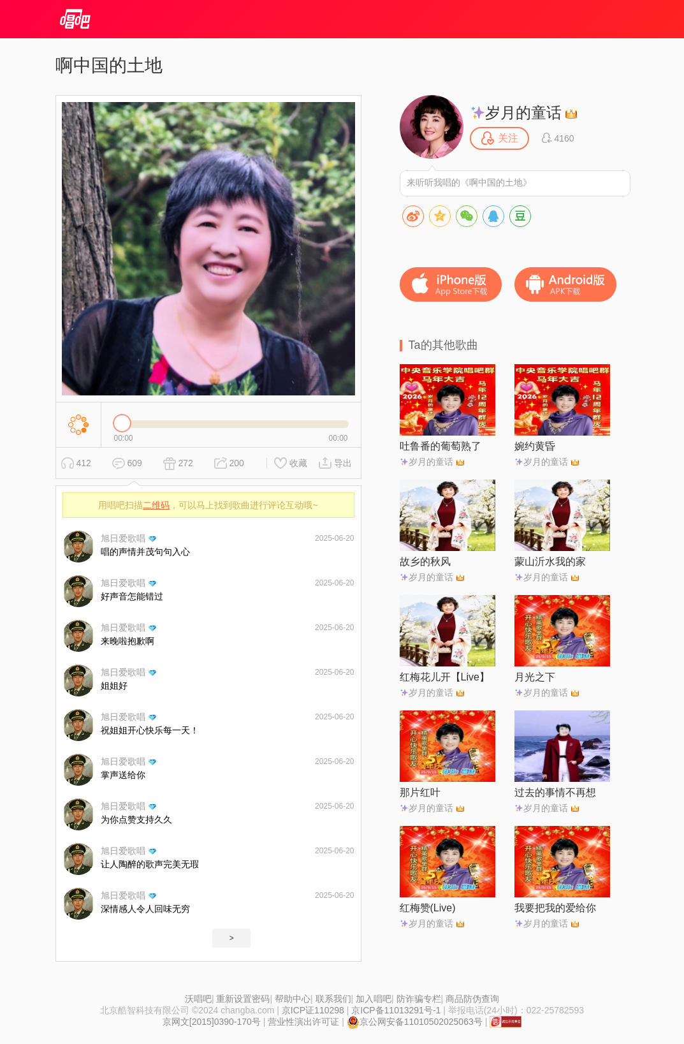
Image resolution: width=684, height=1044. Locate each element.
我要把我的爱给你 (555, 907)
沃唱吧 (198, 999)
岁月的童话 (516, 112)
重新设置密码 (243, 999)
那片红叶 (420, 792)
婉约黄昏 (534, 446)
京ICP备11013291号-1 (395, 1010)
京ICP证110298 (313, 1010)
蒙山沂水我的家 (550, 561)
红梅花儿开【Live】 (445, 677)
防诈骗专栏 (419, 999)
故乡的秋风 (425, 561)
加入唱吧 (373, 999)
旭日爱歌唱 (123, 538)
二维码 (156, 505)
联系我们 (333, 999)
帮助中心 (292, 999)
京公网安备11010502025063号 (415, 1022)
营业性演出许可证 (303, 1022)
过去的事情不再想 (555, 792)
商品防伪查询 (472, 999)
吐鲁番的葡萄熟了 (440, 446)
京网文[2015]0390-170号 (212, 1022)
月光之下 (534, 677)
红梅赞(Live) (428, 907)
